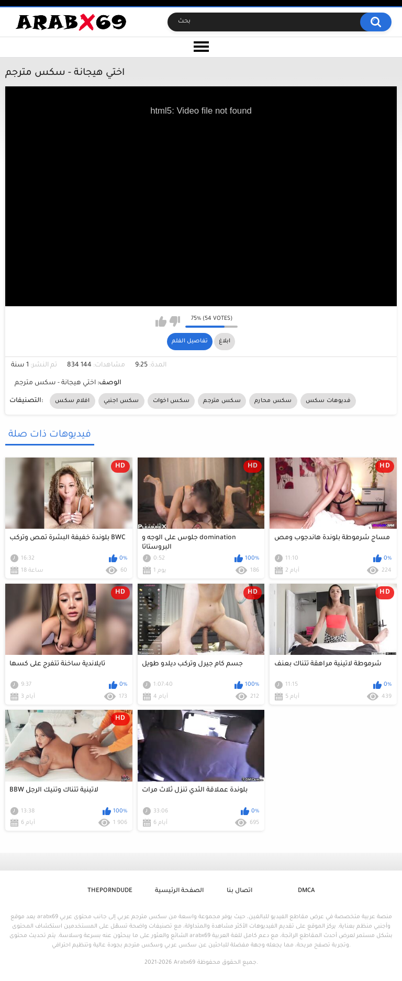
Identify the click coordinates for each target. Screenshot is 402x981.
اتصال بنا (239, 891)
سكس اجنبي (121, 401)
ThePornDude (109, 891)
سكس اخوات (171, 401)
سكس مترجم (222, 401)
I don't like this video (174, 321)
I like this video (160, 321)
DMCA (306, 891)
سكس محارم (273, 401)
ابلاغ (224, 341)
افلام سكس (72, 401)
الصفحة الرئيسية (179, 891)
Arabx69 (184, 963)
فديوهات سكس (328, 401)
